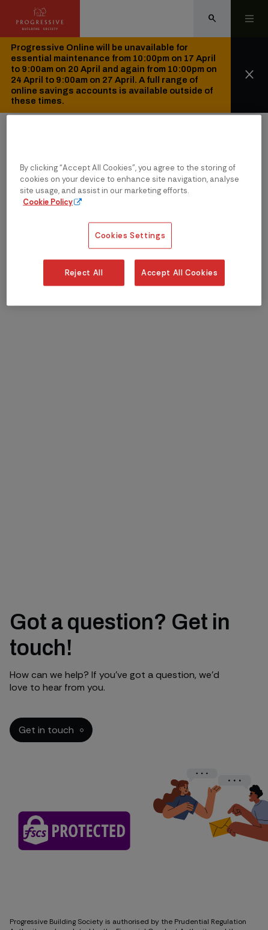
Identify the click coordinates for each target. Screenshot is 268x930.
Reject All (84, 273)
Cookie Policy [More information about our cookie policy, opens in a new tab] (48, 202)
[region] (134, 210)
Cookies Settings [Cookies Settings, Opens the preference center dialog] (130, 235)
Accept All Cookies (179, 273)
